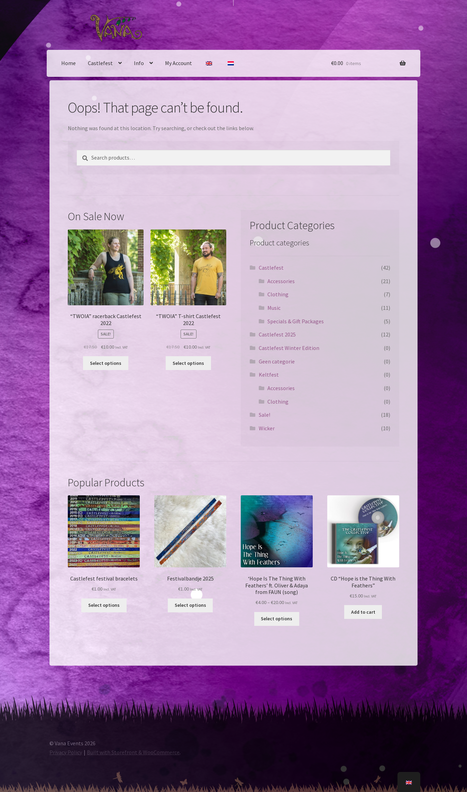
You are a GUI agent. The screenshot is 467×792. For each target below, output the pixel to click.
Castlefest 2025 (277, 334)
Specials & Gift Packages (295, 321)
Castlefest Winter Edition (289, 347)
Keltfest (269, 374)
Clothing (278, 294)
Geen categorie (277, 361)
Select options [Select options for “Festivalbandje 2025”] (190, 605)
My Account (178, 63)
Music (274, 307)
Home (68, 63)
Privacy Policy (65, 752)
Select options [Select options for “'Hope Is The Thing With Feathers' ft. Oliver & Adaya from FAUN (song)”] (276, 618)
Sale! (264, 414)
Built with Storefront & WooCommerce (133, 752)
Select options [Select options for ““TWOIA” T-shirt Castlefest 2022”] (188, 363)
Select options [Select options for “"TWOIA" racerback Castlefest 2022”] (105, 363)
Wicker (267, 428)
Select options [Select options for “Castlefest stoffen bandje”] (104, 605)
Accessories (281, 281)
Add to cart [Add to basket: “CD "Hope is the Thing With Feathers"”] (363, 612)
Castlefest (100, 63)
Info (139, 63)
